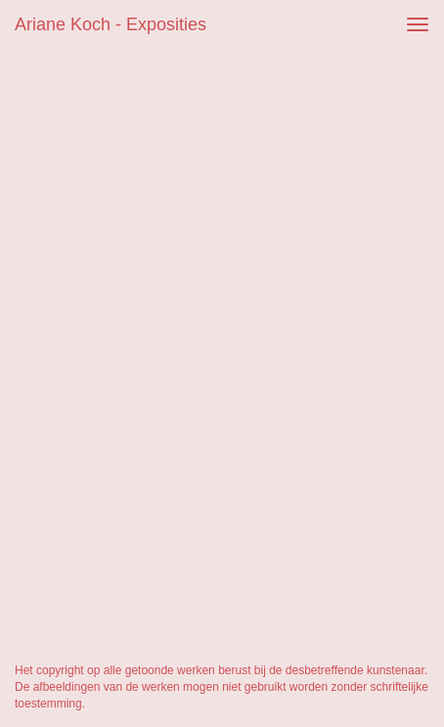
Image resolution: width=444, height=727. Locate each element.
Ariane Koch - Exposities (110, 24)
